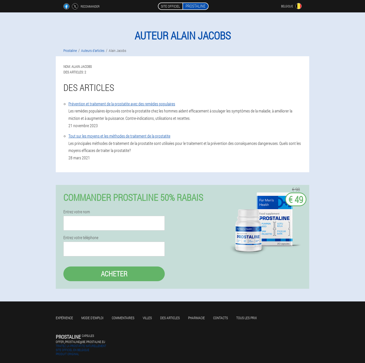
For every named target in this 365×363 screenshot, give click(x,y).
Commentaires (123, 317)
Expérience (64, 317)
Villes (147, 317)
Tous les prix (246, 317)
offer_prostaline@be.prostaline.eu (80, 342)
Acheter (114, 273)
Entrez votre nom (76, 212)
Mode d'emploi (92, 317)
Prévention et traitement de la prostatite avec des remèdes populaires (121, 103)
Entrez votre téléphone (80, 238)
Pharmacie (196, 317)
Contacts (220, 317)
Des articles (170, 317)
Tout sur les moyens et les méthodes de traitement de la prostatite (119, 136)
